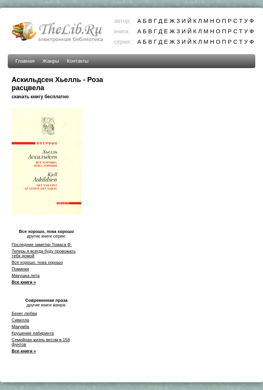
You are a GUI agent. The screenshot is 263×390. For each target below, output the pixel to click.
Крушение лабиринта (33, 333)
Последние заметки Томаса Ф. (42, 244)
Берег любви (24, 313)
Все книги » (24, 282)
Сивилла (20, 320)
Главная (24, 61)
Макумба (20, 326)
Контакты (78, 61)
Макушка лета (25, 275)
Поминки (20, 269)
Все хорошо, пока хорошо (37, 262)
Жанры (50, 61)
